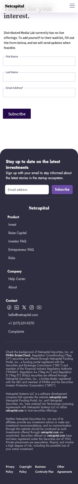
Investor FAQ (17, 241)
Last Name (12, 72)
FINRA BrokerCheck (18, 355)
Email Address (14, 88)
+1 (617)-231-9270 (21, 323)
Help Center (16, 278)
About (12, 287)
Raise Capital (17, 233)
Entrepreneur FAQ (21, 249)
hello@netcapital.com (23, 314)
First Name (12, 56)
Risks (11, 258)
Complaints (16, 331)
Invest (12, 224)
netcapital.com (58, 397)
